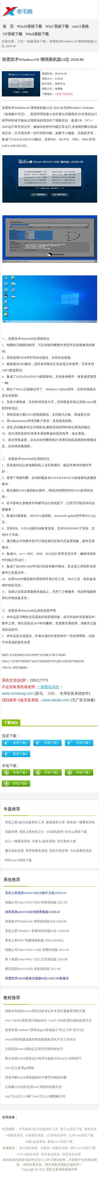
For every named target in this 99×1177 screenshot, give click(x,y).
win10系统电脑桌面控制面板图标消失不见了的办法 (40, 1039)
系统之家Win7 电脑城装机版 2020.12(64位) (34, 940)
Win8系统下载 (37, 34)
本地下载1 (20, 772)
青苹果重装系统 (36, 851)
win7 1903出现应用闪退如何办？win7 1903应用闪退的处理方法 (48, 1020)
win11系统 (80, 26)
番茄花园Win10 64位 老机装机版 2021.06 (33, 969)
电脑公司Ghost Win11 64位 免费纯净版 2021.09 (37, 950)
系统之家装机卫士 (31, 832)
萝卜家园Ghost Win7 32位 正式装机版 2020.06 (36, 959)
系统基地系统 (50, 1154)
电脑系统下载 (36, 41)
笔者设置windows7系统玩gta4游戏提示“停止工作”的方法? (44, 1030)
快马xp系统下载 (76, 832)
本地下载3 (83, 772)
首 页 (8, 26)
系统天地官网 (58, 851)
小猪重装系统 (34, 1135)
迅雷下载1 (20, 743)
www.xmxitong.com (17, 693)
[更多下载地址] (64, 94)
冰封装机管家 (28, 1148)
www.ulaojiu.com (56, 700)
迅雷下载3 (83, 743)
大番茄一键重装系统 (54, 1148)
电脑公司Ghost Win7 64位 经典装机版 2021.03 (36, 902)
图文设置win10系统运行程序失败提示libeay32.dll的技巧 (43, 1058)
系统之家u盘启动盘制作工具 (24, 822)
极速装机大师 (55, 822)
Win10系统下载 (29, 26)
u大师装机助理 (56, 1135)
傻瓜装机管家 (14, 851)
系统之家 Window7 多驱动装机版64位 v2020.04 (37, 931)
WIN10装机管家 (28, 1154)
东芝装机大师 (66, 841)
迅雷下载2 (51, 743)
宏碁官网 (11, 832)
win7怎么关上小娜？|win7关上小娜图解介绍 (35, 1096)
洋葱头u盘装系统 (43, 841)
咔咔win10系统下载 (18, 860)
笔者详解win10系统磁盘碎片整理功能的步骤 (35, 1077)
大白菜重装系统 (81, 851)
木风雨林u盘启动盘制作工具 (38, 1129)
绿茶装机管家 (71, 1154)
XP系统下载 (12, 34)
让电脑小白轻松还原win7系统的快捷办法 (33, 1087)
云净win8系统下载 (81, 1135)
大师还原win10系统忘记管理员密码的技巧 (34, 1049)
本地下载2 (51, 772)
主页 (20, 41)
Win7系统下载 (57, 26)
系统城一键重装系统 (80, 822)
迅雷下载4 (20, 754)
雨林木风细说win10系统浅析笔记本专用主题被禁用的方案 (45, 1011)
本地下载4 (20, 783)
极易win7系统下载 (60, 1142)
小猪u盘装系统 (35, 1142)
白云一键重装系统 (17, 841)
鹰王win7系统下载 (83, 1148)
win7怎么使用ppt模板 (19, 1068)
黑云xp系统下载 (71, 1129)
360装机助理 (54, 832)
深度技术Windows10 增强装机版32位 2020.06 (36, 921)
